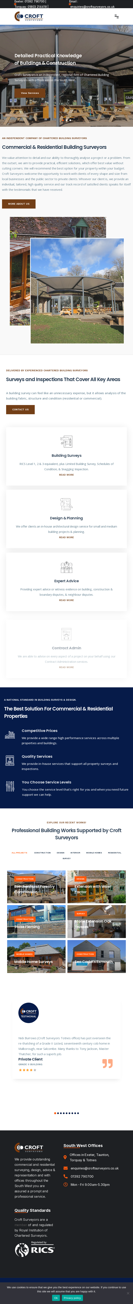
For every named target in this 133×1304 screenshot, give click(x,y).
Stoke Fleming (27, 926)
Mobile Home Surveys (33, 961)
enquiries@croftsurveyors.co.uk (92, 6)
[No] (128, 1293)
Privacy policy (72, 1298)
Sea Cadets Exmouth (94, 961)
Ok (56, 1298)
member (21, 1225)
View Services (30, 93)
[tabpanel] (66, 76)
